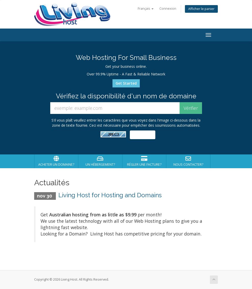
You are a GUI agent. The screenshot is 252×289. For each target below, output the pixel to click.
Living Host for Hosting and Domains (110, 195)
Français (146, 8)
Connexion (167, 8)
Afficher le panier (201, 9)
